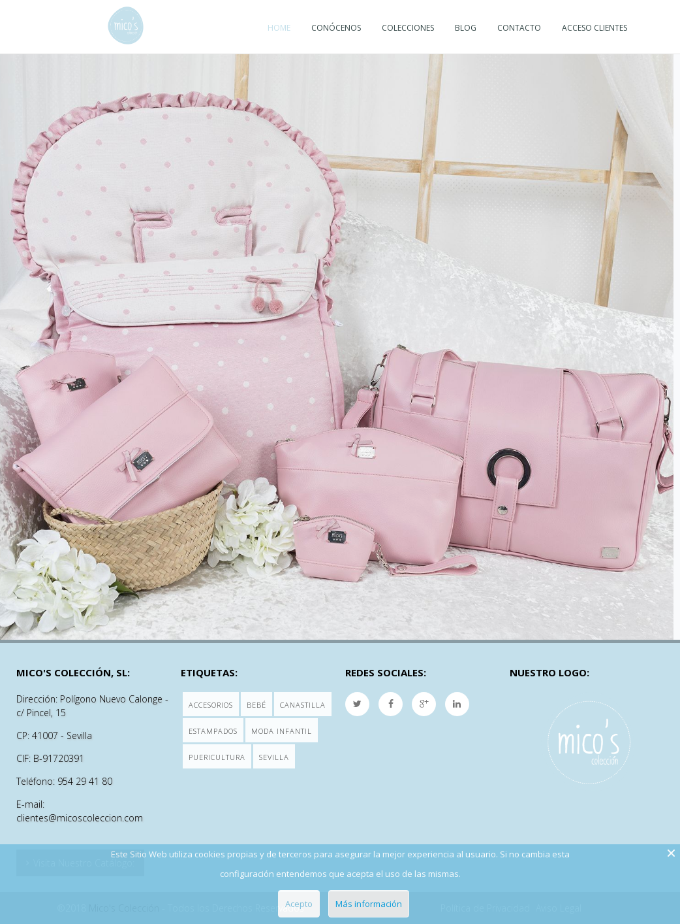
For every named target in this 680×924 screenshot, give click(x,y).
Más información (368, 904)
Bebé (256, 705)
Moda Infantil (281, 731)
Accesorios (211, 705)
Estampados (213, 731)
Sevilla (274, 757)
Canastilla (303, 705)
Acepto (299, 904)
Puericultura (217, 757)
